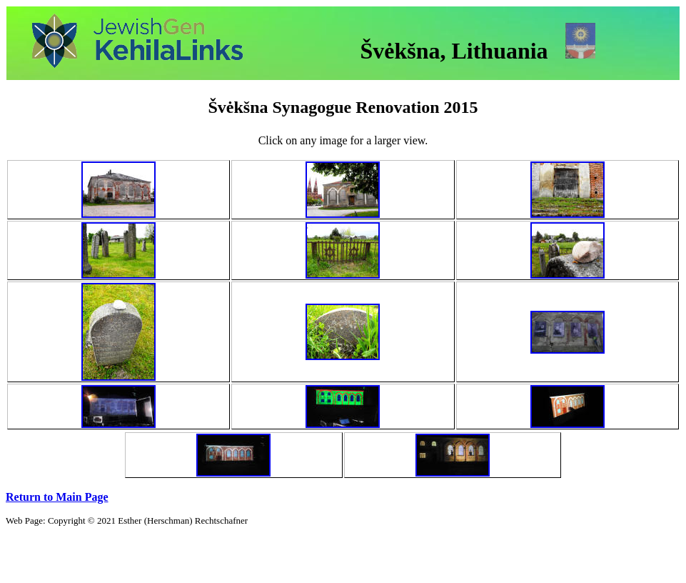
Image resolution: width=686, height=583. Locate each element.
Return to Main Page (57, 497)
